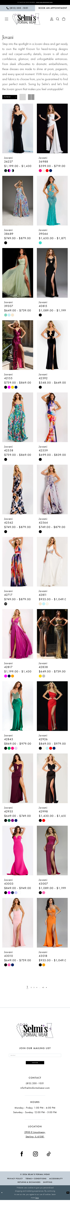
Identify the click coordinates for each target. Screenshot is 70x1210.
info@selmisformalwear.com (35, 1097)
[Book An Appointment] (52, 12)
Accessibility (56, 1188)
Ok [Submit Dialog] (66, 1202)
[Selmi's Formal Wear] (26, 23)
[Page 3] (31, 991)
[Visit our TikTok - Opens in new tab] (49, 1163)
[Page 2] (26, 991)
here (37, 1207)
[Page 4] (36, 991)
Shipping (47, 1192)
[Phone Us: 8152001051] (17, 12)
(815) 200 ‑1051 (35, 1093)
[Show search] (58, 22)
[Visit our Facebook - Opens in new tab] (21, 1163)
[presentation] (17, 132)
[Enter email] (35, 1060)
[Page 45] (48, 991)
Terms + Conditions (36, 1188)
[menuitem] (17, 12)
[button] (6, 23)
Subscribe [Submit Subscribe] (35, 1071)
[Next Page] (54, 991)
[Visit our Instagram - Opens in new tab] (35, 1163)
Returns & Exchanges (29, 1192)
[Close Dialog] (3, 1202)
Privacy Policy (15, 1188)
